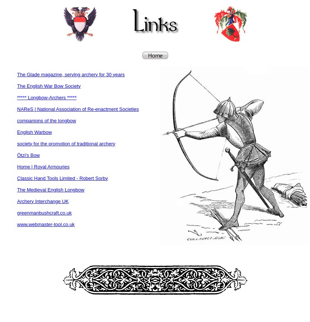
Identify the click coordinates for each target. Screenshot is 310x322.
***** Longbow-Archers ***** (47, 97)
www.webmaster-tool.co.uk (46, 224)
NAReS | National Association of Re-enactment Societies (78, 109)
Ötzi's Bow (28, 155)
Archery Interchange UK (43, 201)
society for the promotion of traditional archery (66, 143)
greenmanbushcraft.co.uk (44, 213)
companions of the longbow (46, 120)
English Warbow (34, 132)
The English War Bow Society (49, 86)
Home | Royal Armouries (43, 167)
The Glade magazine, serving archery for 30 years (71, 74)
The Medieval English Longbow (50, 190)
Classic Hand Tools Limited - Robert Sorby (62, 178)
